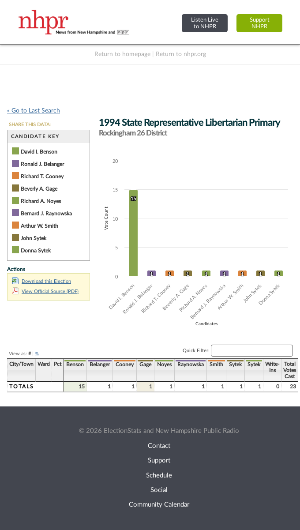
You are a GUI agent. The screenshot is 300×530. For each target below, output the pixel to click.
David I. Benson (39, 151)
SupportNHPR (260, 23)
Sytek (235, 364)
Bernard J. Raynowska (46, 213)
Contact (159, 446)
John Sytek (33, 238)
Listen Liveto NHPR (204, 23)
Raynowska (190, 364)
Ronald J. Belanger (42, 164)
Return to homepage (122, 54)
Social (159, 490)
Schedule (159, 475)
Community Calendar (159, 504)
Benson (75, 364)
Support (159, 460)
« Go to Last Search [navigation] (33, 111)
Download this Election (41, 281)
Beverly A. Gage (39, 189)
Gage (145, 364)
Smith (216, 364)
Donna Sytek (36, 250)
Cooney (125, 364)
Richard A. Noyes (41, 201)
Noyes (164, 364)
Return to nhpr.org (181, 54)
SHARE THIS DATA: (30, 124)
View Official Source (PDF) (45, 291)
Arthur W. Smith (39, 226)
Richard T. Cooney (42, 176)
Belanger (100, 364)
